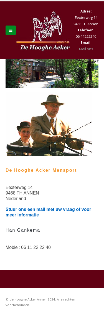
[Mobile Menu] (11, 30)
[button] (90, 67)
